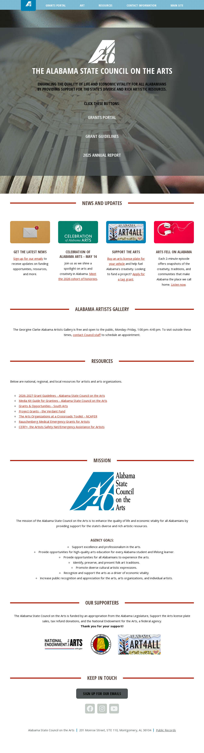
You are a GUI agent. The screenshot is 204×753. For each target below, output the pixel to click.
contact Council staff (87, 335)
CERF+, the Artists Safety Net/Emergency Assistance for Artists (62, 427)
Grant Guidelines (102, 136)
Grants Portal (102, 117)
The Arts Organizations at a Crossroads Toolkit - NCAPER (58, 416)
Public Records (166, 730)
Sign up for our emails (28, 258)
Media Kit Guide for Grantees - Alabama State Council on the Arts (63, 401)
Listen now (178, 284)
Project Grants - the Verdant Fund (42, 411)
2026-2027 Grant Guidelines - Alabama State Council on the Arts (62, 396)
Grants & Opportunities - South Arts (43, 406)
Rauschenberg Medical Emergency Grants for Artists (54, 421)
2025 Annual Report (102, 155)
